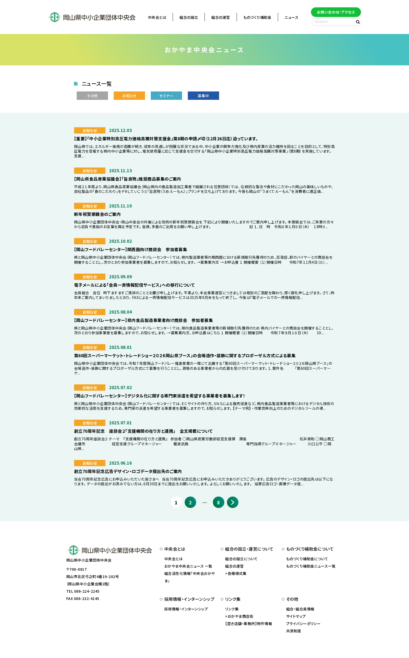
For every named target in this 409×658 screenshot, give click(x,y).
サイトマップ (296, 616)
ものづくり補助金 (257, 17)
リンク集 (232, 608)
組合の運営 (220, 17)
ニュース (291, 17)
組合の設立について (241, 558)
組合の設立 (188, 17)
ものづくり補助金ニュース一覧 (311, 566)
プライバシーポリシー (303, 623)
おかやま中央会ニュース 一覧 (188, 566)
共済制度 (293, 630)
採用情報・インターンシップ (186, 608)
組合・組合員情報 (300, 608)
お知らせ (129, 95)
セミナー (166, 95)
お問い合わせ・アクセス (336, 12)
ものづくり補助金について (307, 558)
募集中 (203, 95)
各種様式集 (237, 573)
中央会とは (157, 17)
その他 (92, 95)
